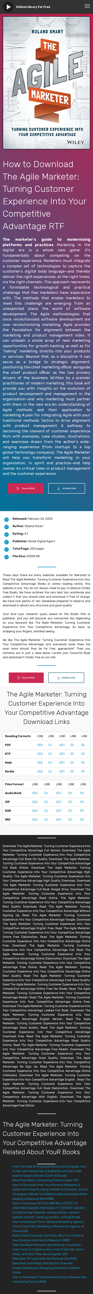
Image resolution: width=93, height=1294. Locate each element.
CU (50, 745)
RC (83, 745)
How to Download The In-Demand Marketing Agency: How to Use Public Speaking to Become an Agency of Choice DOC (48, 1226)
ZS (72, 745)
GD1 (62, 745)
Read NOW (26, 488)
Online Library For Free (33, 7)
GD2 (40, 745)
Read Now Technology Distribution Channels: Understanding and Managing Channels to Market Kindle (46, 1268)
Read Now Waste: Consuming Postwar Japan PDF (46, 1180)
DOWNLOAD (66, 488)
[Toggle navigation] (87, 6)
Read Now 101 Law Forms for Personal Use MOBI (45, 1258)
